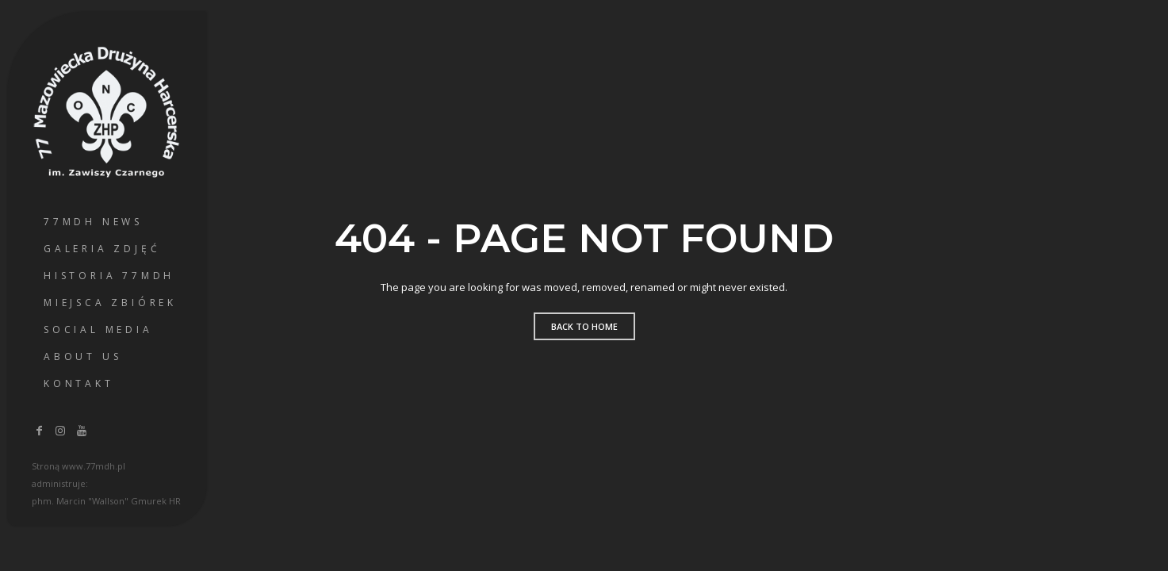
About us (82, 356)
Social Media (98, 329)
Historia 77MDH (109, 275)
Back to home (584, 326)
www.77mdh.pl (93, 466)
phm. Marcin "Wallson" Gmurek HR (106, 501)
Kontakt (79, 383)
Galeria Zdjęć (102, 248)
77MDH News (93, 221)
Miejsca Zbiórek (110, 302)
